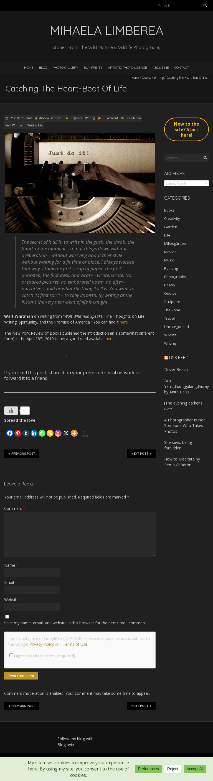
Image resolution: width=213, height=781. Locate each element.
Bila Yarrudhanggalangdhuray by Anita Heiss (186, 386)
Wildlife (170, 334)
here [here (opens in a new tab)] (124, 322)
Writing (159, 78)
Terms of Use (75, 644)
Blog (43, 67)
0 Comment (110, 118)
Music (169, 260)
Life (167, 235)
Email (10, 582)
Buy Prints (93, 67)
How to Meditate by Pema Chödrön (182, 461)
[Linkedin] (34, 430)
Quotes (146, 78)
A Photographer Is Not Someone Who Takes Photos (184, 425)
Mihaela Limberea (50, 118)
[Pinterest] (17, 430)
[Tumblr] (25, 430)
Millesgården (175, 243)
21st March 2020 (20, 118)
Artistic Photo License (127, 67)
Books (169, 210)
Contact (181, 67)
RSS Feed (179, 357)
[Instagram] (58, 430)
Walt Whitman (15, 125)
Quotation (134, 118)
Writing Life (34, 125)
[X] (66, 430)
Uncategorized (176, 326)
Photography (175, 276)
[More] (74, 430)
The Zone (172, 309)
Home (29, 67)
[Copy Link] (50, 430)
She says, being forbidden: (178, 445)
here (110, 338)
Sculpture (172, 301)
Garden (170, 226)
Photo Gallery (65, 67)
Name (11, 565)
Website (11, 599)
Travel (169, 318)
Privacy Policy (41, 644)
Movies (170, 251)
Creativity (172, 218)
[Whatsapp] (42, 430)
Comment (14, 508)
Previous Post (21, 453)
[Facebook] (9, 430)
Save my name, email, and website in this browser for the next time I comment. (75, 622)
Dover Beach (176, 369)
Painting (171, 268)
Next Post (141, 453)
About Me (161, 67)
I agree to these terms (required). (42, 655)
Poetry (169, 285)
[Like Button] (11, 410)
